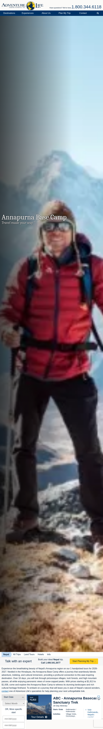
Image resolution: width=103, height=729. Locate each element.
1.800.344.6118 (86, 6)
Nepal (6, 654)
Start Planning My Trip (82, 661)
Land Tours (29, 654)
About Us (46, 13)
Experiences (28, 13)
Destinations (9, 13)
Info (49, 654)
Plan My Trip (65, 13)
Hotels (41, 654)
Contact (83, 13)
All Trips (17, 654)
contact (5, 691)
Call (50, 663)
